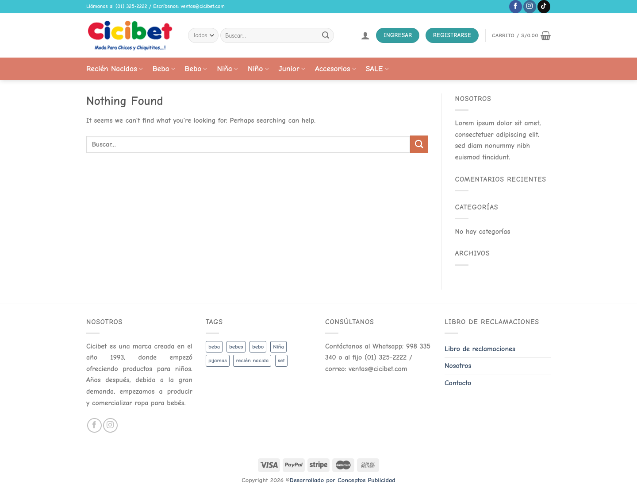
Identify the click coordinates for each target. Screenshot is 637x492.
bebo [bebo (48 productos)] (258, 346)
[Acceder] (365, 35)
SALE (377, 68)
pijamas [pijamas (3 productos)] (217, 360)
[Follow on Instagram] (529, 6)
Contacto (458, 383)
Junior (292, 68)
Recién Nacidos (114, 68)
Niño (258, 68)
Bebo (196, 68)
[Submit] (325, 35)
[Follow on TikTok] (543, 6)
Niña (227, 68)
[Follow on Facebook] (515, 6)
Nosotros (458, 366)
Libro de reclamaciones (480, 349)
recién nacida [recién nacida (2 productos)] (252, 360)
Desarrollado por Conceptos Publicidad (342, 480)
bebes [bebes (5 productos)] (236, 346)
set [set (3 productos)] (281, 360)
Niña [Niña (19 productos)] (278, 346)
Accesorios (335, 68)
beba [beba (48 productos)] (214, 346)
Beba (164, 68)
